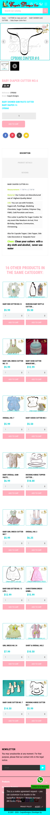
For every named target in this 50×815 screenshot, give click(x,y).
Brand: (4, 96)
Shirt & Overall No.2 (35, 645)
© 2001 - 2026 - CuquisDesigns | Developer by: (25, 812)
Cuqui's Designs (13, 96)
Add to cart (13, 124)
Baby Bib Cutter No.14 (12, 304)
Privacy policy (26, 807)
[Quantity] (19, 116)
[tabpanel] (25, 41)
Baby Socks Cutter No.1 (36, 418)
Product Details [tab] (25, 163)
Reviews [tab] (25, 173)
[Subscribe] (42, 767)
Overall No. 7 (8, 418)
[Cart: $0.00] (41, 4)
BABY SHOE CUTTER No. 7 (13, 702)
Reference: (6, 93)
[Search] (45, 10)
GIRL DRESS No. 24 (10, 645)
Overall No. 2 (31, 532)
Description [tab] (25, 153)
